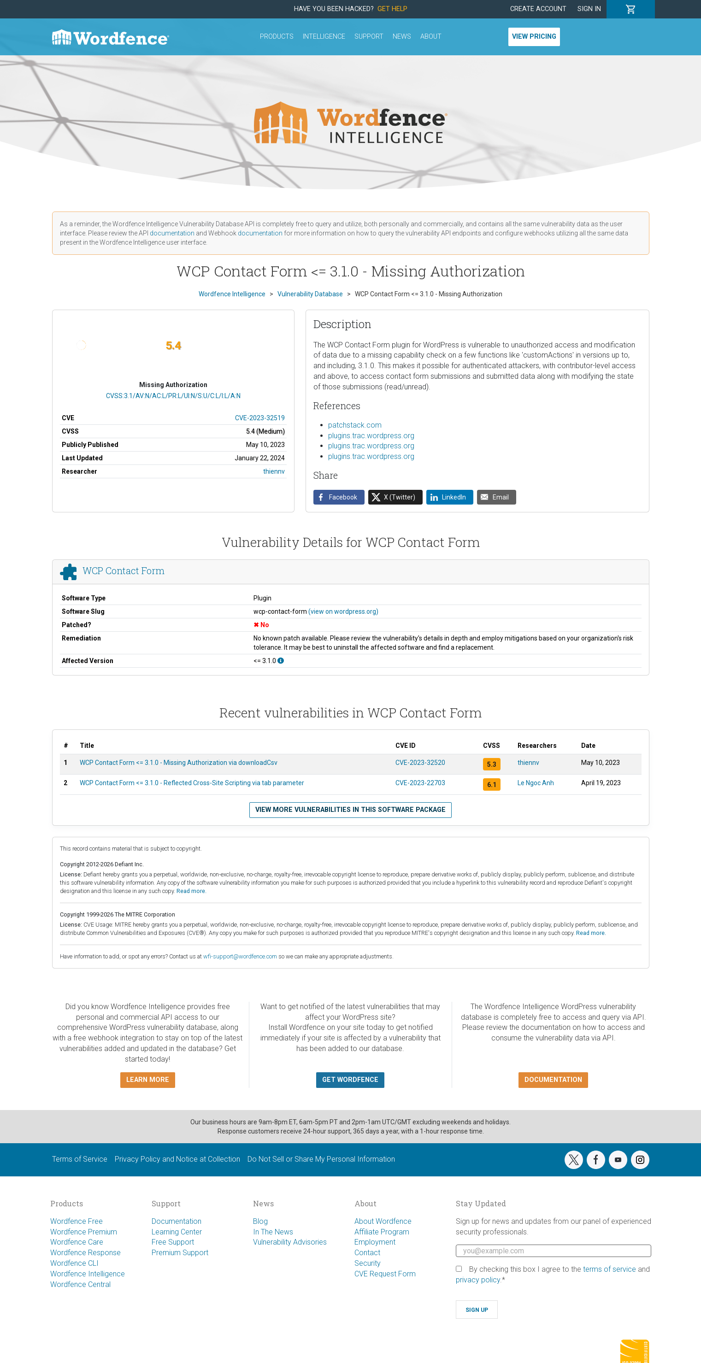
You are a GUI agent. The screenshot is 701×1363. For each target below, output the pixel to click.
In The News (273, 1232)
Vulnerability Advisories (290, 1242)
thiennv (274, 471)
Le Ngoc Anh (536, 783)
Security (367, 1263)
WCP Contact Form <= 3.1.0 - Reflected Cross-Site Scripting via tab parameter (192, 783)
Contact (367, 1252)
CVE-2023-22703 (420, 783)
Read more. (191, 890)
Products (277, 37)
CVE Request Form (385, 1273)
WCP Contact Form (123, 570)
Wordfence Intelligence (87, 1273)
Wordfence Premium (83, 1232)
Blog (260, 1221)
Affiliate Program (381, 1232)
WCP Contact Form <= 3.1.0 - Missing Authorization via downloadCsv (178, 762)
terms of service (609, 1269)
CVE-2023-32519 (260, 418)
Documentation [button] (553, 1080)
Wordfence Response (85, 1252)
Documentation (176, 1221)
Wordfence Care (76, 1242)
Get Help (392, 9)
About (431, 37)
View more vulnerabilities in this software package (350, 810)
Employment (374, 1242)
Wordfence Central (80, 1284)
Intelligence (324, 37)
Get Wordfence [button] (350, 1080)
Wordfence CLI (74, 1263)
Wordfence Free (76, 1221)
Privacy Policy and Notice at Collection (177, 1159)
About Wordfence (383, 1221)
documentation (172, 233)
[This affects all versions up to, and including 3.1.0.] (280, 660)
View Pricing (534, 37)
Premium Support (180, 1252)
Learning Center (177, 1232)
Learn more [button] (147, 1080)
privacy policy (478, 1279)
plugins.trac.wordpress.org (371, 435)
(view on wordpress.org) (343, 611)
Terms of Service (79, 1159)
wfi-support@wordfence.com (240, 956)
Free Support (173, 1242)
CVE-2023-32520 (420, 762)
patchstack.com (355, 425)
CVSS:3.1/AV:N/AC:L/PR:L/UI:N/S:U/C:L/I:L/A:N (173, 396)
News (402, 37)
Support (368, 37)
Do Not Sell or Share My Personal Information (321, 1159)
